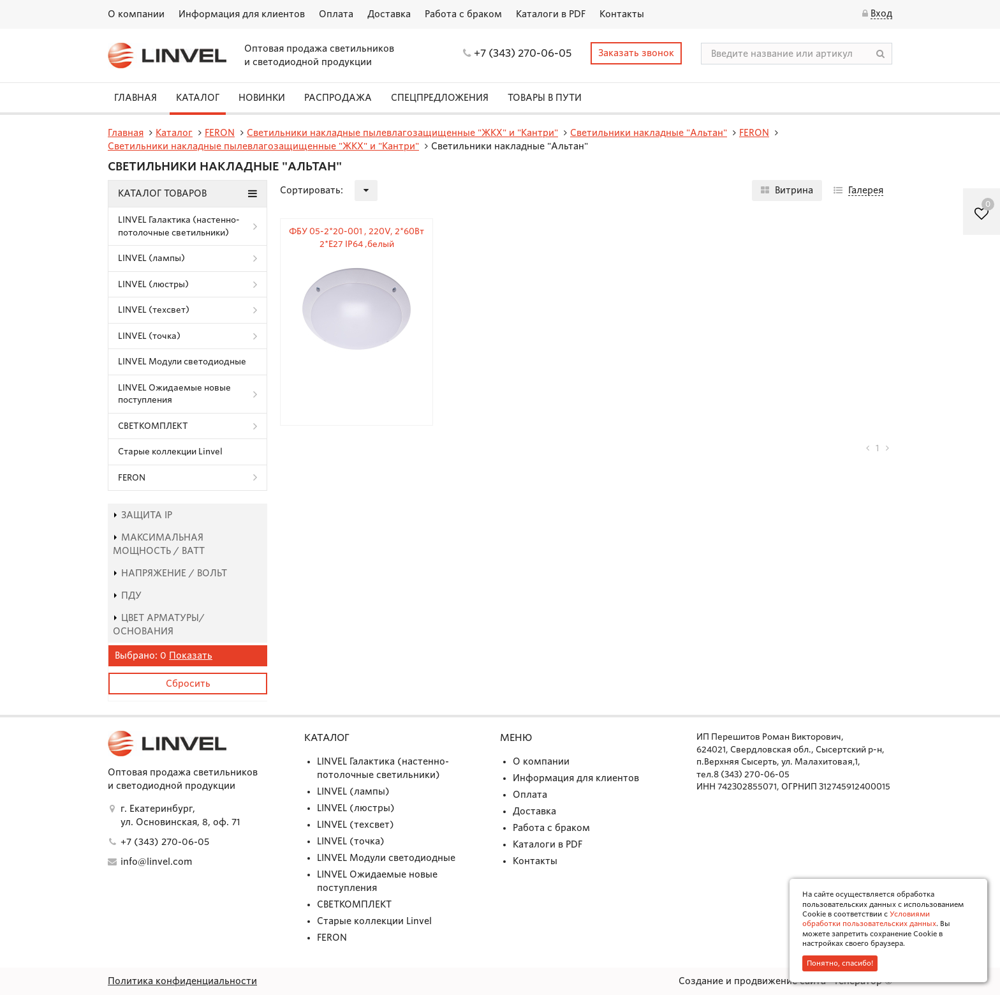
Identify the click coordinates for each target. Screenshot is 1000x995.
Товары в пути (545, 98)
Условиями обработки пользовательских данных (869, 918)
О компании (136, 14)
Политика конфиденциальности (182, 981)
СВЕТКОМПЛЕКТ (153, 426)
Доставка (389, 14)
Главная (135, 98)
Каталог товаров (187, 193)
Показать (190, 655)
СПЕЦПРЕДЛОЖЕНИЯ (440, 98)
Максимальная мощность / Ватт (159, 544)
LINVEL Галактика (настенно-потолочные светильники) (179, 226)
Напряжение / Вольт (170, 573)
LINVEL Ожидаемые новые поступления (174, 394)
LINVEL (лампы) (151, 258)
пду (127, 595)
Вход (881, 13)
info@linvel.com (156, 862)
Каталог (197, 98)
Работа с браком (463, 14)
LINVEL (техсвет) (153, 310)
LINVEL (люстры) (153, 284)
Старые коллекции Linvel (170, 451)
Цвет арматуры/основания (159, 624)
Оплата (336, 14)
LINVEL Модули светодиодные (182, 361)
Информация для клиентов (242, 14)
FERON (131, 478)
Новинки (262, 98)
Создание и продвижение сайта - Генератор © (785, 981)
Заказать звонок (636, 53)
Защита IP (142, 515)
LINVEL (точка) (149, 336)
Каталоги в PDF (550, 14)
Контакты (621, 14)
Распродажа (338, 98)
